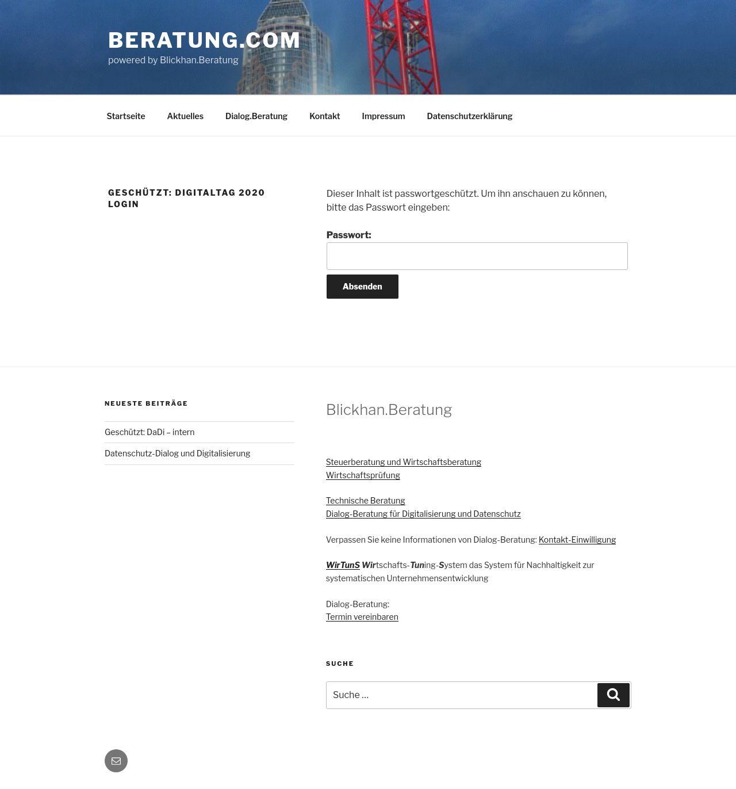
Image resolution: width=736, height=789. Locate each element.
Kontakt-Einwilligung (577, 539)
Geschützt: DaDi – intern (149, 432)
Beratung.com (205, 40)
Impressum (383, 116)
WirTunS (343, 565)
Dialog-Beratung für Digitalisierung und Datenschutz (423, 514)
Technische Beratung (365, 500)
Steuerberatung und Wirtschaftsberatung (403, 462)
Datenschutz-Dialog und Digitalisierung (177, 453)
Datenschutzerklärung (470, 116)
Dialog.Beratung (256, 116)
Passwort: (477, 250)
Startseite (126, 116)
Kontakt (324, 116)
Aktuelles (185, 116)
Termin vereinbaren (362, 617)
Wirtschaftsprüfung (363, 475)
